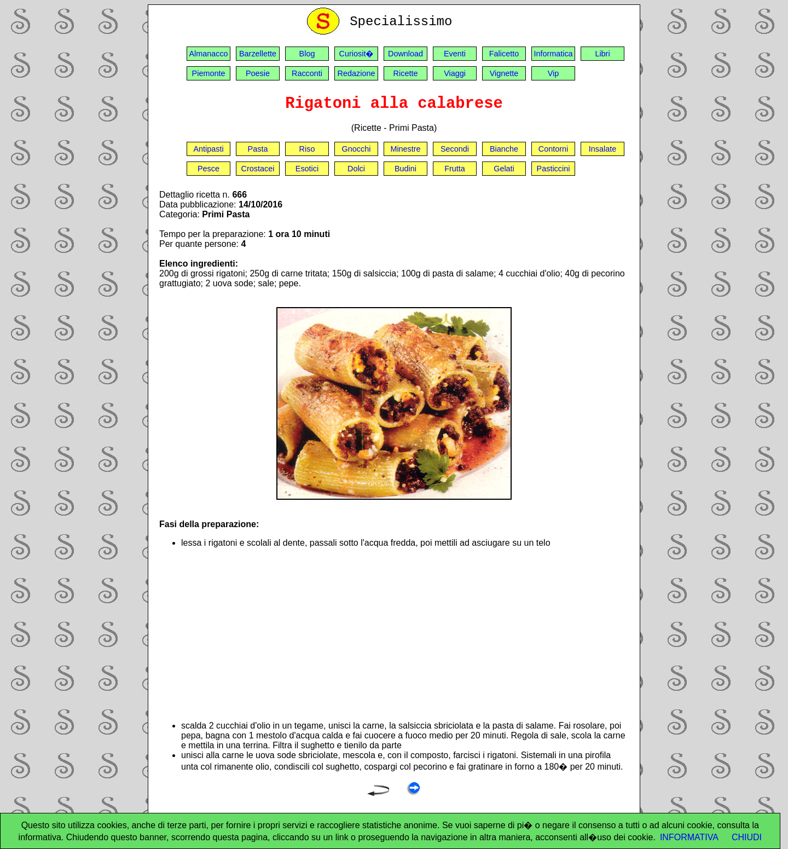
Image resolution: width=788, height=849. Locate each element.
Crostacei (258, 168)
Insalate (602, 149)
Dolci (356, 168)
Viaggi (455, 73)
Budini (405, 168)
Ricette (405, 73)
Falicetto (504, 53)
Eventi (455, 53)
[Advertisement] (405, 634)
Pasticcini (553, 168)
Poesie (258, 73)
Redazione (356, 73)
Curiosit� (356, 53)
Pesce (208, 168)
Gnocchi (356, 149)
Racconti (307, 73)
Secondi (455, 149)
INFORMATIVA (689, 837)
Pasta (258, 149)
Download (405, 53)
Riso (307, 149)
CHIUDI (747, 837)
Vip (553, 73)
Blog (307, 53)
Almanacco (208, 53)
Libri (602, 53)
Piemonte (208, 73)
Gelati (504, 168)
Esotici (307, 168)
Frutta (454, 168)
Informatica (553, 53)
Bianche (504, 149)
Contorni (553, 149)
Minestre (405, 149)
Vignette (504, 73)
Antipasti (208, 149)
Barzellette (257, 53)
